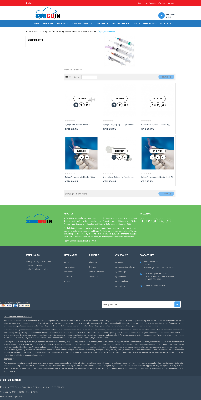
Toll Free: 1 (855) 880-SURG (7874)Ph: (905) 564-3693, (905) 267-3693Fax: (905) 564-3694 (157, 276)
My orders (118, 262)
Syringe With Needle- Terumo (77, 125)
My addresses (120, 276)
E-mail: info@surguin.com (153, 285)
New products (35, 40)
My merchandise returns (124, 267)
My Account (150, 3)
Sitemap (67, 281)
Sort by (77, 77)
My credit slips (120, 271)
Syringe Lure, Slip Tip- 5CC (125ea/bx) (118, 125)
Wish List (161, 3)
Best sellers (68, 271)
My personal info (121, 281)
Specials (67, 262)
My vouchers (119, 286)
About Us (93, 262)
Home (28, 31)
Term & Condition (96, 271)
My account (121, 255)
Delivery (92, 267)
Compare (171, 3)
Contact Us (93, 276)
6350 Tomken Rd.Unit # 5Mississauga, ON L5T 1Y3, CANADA (157, 264)
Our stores (68, 276)
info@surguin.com (14, 396)
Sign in (140, 3)
